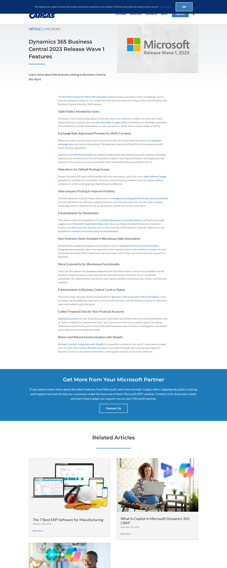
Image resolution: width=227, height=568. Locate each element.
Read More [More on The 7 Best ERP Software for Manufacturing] (37, 531)
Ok (184, 7)
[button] (194, 14)
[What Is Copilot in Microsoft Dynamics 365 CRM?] (157, 485)
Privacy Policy (164, 7)
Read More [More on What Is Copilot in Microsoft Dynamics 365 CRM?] (125, 534)
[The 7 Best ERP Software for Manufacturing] (69, 485)
